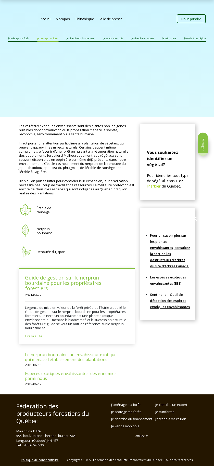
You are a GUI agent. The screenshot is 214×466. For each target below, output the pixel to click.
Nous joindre (191, 19)
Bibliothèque (84, 19)
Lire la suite (33, 336)
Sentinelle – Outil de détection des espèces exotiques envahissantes (170, 300)
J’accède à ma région (195, 38)
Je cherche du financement (81, 38)
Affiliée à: (141, 436)
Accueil (46, 19)
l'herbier (154, 186)
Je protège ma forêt (47, 38)
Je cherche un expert (143, 38)
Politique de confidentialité (40, 460)
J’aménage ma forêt (18, 38)
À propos (63, 19)
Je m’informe (169, 38)
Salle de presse (111, 19)
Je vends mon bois (113, 38)
